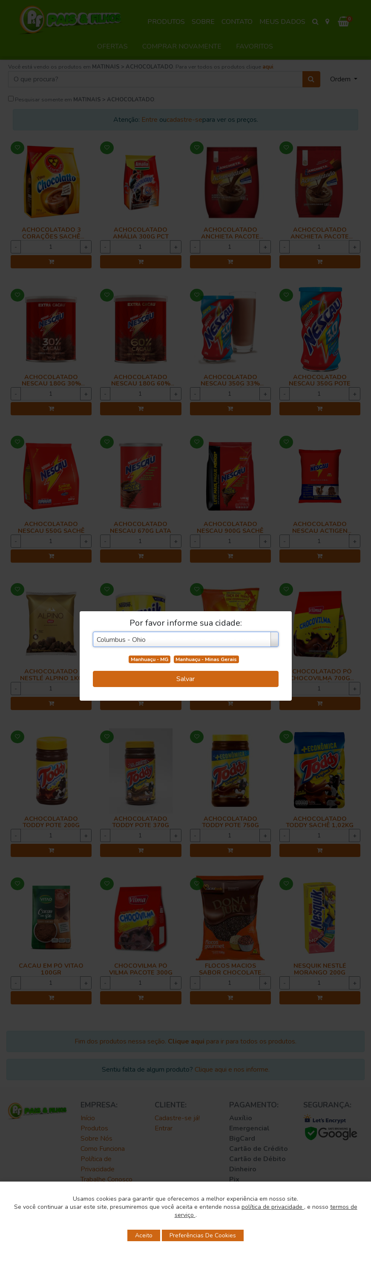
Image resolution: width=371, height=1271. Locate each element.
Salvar (185, 679)
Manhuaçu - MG (149, 659)
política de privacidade (273, 1207)
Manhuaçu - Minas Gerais (206, 659)
